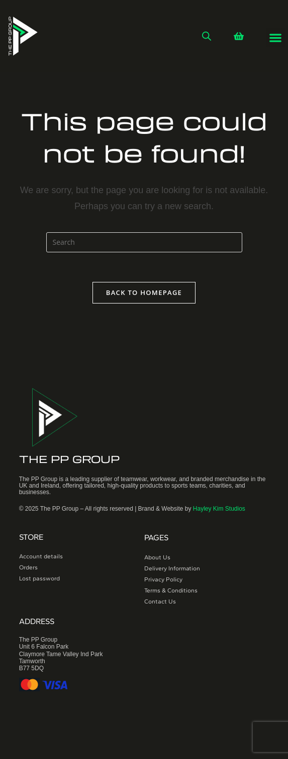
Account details (41, 556)
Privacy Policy (163, 579)
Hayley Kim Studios (219, 509)
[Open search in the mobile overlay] (207, 36)
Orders (28, 567)
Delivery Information (172, 568)
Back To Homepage (144, 292)
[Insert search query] (144, 242)
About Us (157, 557)
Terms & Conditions (171, 590)
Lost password (39, 578)
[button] (275, 37)
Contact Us (160, 601)
